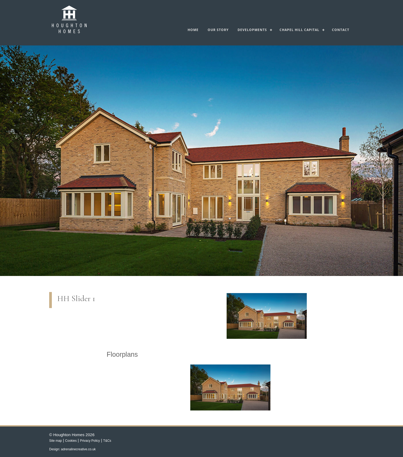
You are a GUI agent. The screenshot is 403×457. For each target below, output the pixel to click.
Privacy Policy (90, 441)
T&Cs (107, 441)
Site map (55, 441)
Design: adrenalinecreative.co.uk (72, 449)
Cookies (71, 441)
